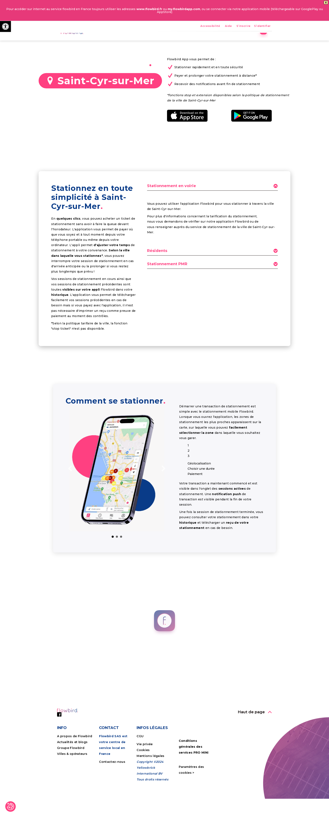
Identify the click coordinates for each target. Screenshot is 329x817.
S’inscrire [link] (243, 26)
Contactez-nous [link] (112, 791)
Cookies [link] (144, 779)
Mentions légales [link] (150, 785)
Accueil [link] (133, 41)
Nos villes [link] (197, 41)
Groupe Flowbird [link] (71, 777)
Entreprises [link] (223, 41)
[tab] (212, 216)
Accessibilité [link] (210, 26)
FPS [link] (177, 41)
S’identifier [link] (262, 26)
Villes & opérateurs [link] (72, 783)
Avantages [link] (157, 41)
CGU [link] (140, 765)
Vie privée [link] (145, 773)
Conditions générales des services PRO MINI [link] (194, 776)
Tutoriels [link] (248, 41)
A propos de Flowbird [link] (74, 765)
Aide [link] (228, 26)
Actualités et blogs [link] (72, 771)
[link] (5, 26)
